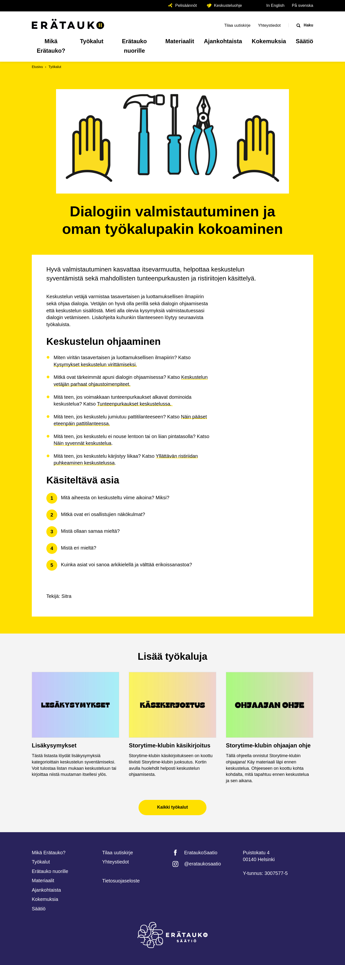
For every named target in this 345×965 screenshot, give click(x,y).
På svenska (302, 5)
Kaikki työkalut (172, 807)
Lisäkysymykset (54, 745)
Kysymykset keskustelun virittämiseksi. (95, 364)
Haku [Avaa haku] (308, 25)
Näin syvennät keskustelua (82, 443)
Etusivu (37, 67)
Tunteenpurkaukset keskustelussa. (135, 403)
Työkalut (55, 67)
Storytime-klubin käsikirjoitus (169, 745)
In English (275, 5)
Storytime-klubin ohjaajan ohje (268, 745)
